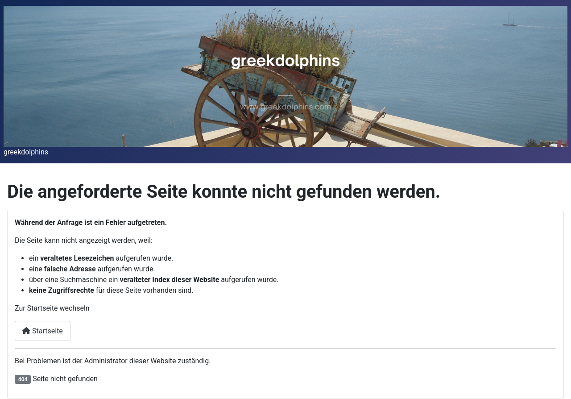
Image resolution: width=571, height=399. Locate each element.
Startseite (42, 331)
